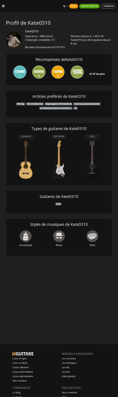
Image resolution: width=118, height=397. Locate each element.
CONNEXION (108, 6)
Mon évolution (19, 380)
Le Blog (16, 392)
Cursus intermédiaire (22, 371)
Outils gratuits (69, 376)
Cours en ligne (19, 358)
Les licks (66, 371)
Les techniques (69, 362)
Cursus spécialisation (22, 376)
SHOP (73, 6)
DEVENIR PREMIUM (89, 6)
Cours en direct (20, 362)
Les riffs (66, 367)
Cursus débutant (20, 367)
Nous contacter (69, 392)
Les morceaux (69, 358)
